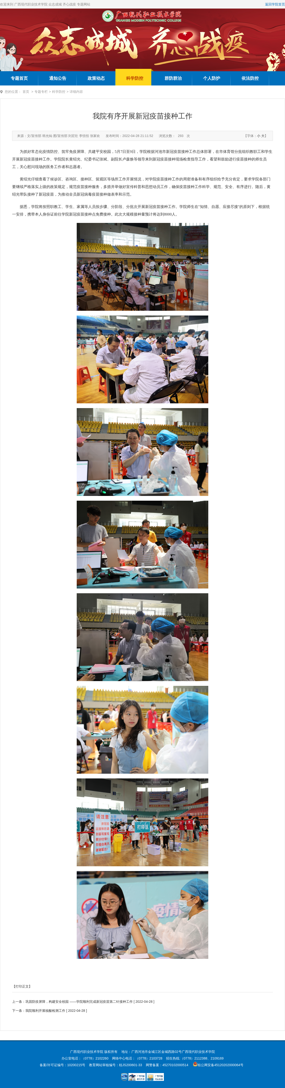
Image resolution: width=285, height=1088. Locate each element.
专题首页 (19, 78)
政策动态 (96, 78)
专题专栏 (41, 92)
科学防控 (134, 78)
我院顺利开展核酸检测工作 (45, 1011)
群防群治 (173, 78)
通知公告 (57, 78)
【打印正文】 (22, 986)
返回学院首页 (275, 4)
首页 (26, 92)
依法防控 (250, 78)
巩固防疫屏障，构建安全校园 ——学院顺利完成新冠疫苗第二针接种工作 (79, 1001)
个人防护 (211, 78)
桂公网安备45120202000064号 (221, 1065)
